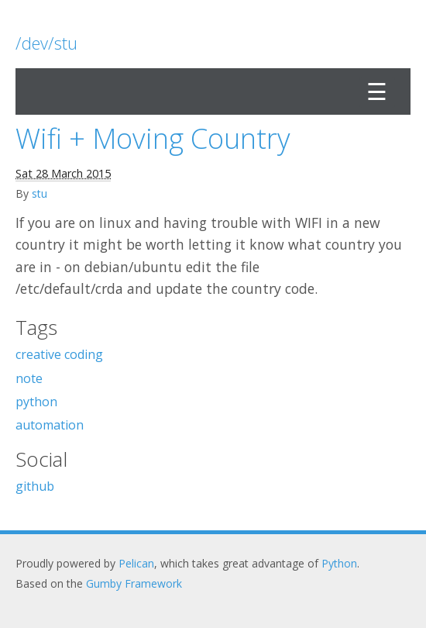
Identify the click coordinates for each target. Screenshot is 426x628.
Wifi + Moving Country (152, 138)
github (34, 486)
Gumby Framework (134, 583)
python (36, 401)
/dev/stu (46, 42)
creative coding (59, 354)
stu (39, 193)
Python (339, 563)
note (29, 378)
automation (49, 424)
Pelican (136, 563)
